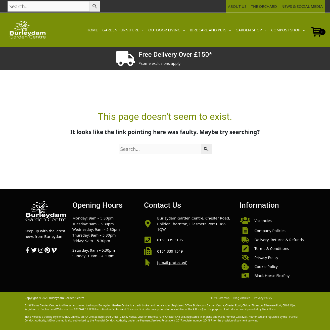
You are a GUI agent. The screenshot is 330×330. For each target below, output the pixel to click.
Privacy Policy (263, 298)
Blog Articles (241, 298)
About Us (237, 6)
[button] (141, 29)
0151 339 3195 (170, 239)
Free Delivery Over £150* (175, 54)
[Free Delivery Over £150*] (125, 58)
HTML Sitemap (219, 298)
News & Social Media (302, 6)
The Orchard (264, 6)
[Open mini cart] (316, 31)
